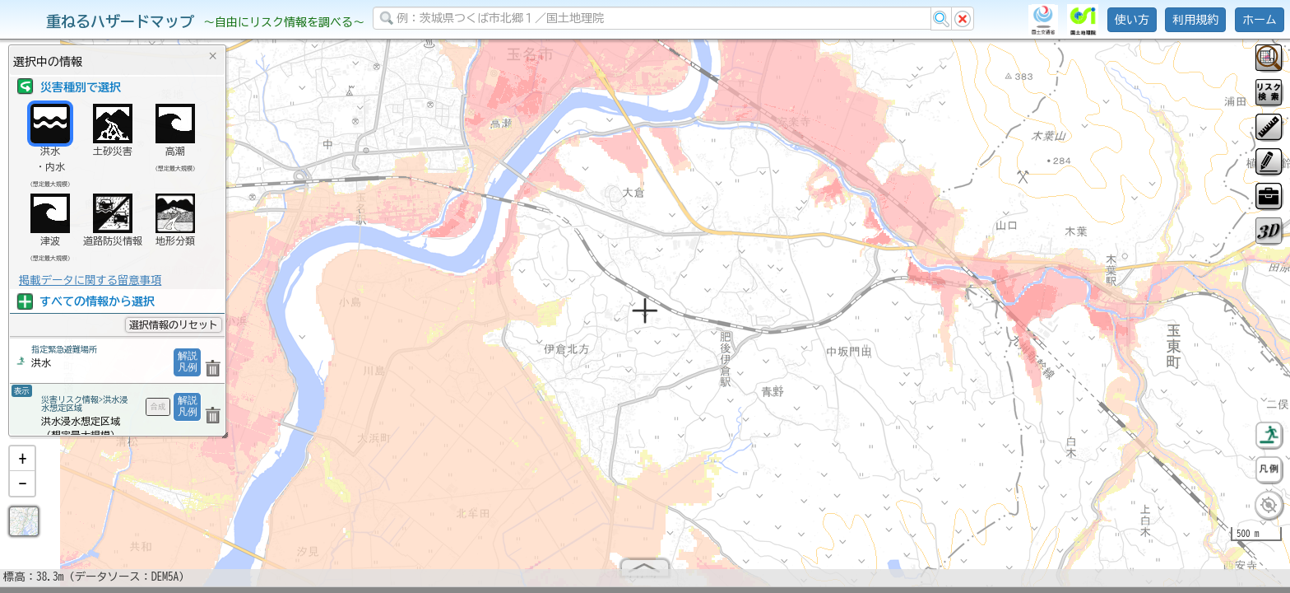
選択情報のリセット (173, 324)
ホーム (1259, 20)
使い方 (1132, 20)
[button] (22, 465)
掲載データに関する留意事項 (90, 280)
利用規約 (1195, 20)
